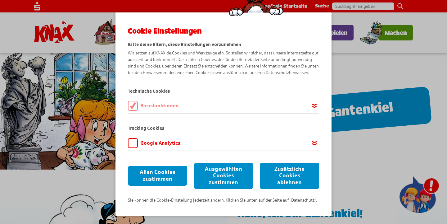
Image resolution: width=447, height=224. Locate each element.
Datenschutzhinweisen (287, 72)
